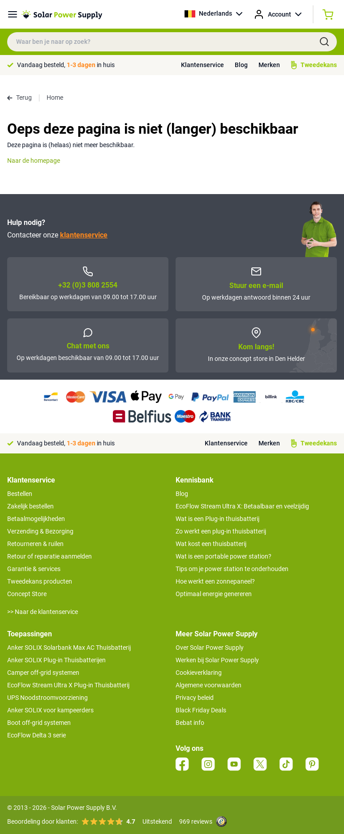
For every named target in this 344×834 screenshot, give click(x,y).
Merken (269, 64)
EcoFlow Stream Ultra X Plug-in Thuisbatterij (68, 685)
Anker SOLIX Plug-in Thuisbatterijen (56, 660)
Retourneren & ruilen (35, 543)
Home (55, 97)
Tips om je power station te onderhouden (232, 568)
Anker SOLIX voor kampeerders (50, 710)
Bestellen (19, 493)
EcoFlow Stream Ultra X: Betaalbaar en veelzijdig (242, 506)
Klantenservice (202, 64)
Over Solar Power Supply (210, 647)
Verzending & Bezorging (40, 531)
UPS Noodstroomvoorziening (47, 697)
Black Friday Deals (201, 710)
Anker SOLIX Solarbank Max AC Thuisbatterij (69, 647)
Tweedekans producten (39, 581)
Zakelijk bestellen (30, 506)
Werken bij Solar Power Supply (217, 660)
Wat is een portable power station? (223, 556)
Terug (19, 97)
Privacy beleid (195, 697)
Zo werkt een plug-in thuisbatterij (221, 531)
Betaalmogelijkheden (36, 518)
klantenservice (84, 235)
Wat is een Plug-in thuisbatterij (217, 518)
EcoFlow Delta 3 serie (36, 735)
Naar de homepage (33, 160)
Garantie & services (33, 568)
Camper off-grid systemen (43, 672)
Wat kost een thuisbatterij (211, 543)
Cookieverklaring (199, 672)
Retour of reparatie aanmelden (49, 556)
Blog (241, 64)
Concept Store (27, 593)
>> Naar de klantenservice (42, 611)
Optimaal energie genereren (214, 593)
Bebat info (190, 722)
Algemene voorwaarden (208, 685)
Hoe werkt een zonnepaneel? (215, 581)
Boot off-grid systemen (39, 722)
